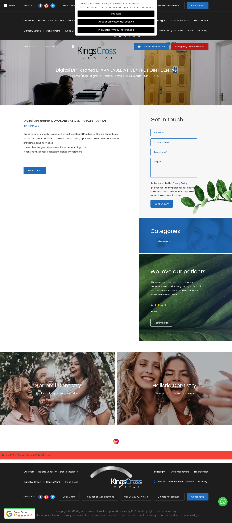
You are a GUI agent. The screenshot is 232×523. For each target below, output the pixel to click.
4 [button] (183, 349)
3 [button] (180, 349)
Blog (85, 76)
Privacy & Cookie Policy (76, 515)
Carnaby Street (32, 30)
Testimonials (161, 322)
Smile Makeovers (180, 20)
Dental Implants (69, 20)
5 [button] (185, 349)
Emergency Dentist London (189, 46)
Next (197, 92)
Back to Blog (34, 170)
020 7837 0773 (136, 496)
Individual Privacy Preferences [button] (116, 30)
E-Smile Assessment (169, 5)
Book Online (69, 5)
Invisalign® (159, 20)
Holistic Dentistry (47, 20)
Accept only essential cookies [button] (116, 21)
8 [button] (193, 349)
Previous (190, 92)
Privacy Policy (180, 183)
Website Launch (164, 241)
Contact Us (197, 5)
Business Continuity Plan (46, 515)
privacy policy (146, 7)
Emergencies (201, 20)
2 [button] (177, 349)
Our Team (29, 20)
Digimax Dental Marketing (162, 511)
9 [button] (196, 349)
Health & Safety (147, 515)
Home (76, 76)
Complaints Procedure (104, 515)
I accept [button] (116, 13)
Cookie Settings (190, 515)
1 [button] (175, 349)
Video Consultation (154, 46)
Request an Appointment (100, 496)
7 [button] (191, 349)
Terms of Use (128, 515)
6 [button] (188, 349)
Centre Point (53, 30)
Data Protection (169, 515)
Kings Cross (71, 30)
